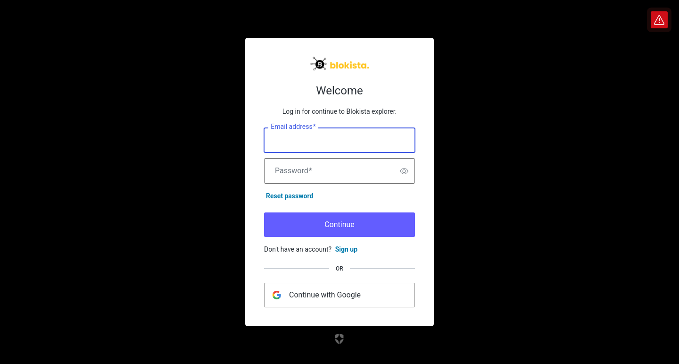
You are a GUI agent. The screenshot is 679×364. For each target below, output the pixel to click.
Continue (339, 224)
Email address (293, 127)
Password (293, 171)
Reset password (289, 196)
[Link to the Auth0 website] (339, 339)
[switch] (404, 171)
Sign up (346, 249)
